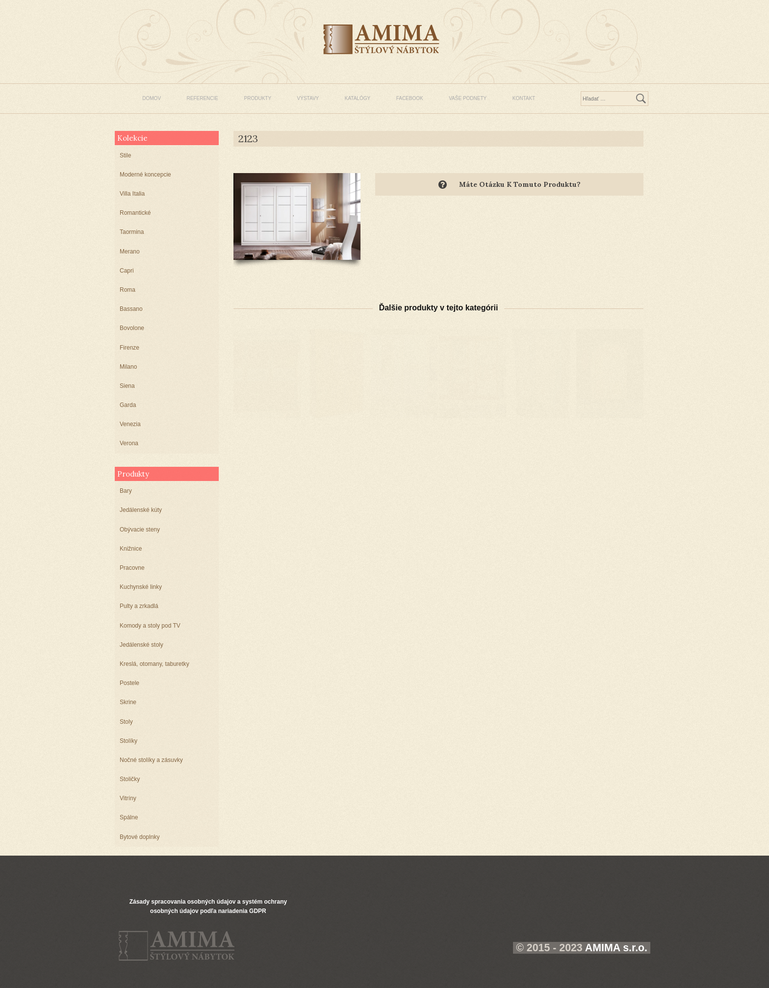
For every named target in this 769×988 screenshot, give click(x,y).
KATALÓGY (357, 98)
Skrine (128, 702)
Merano (130, 251)
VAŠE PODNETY (468, 98)
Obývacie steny (140, 529)
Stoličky (130, 779)
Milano (128, 366)
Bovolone (132, 328)
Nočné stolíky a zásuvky (151, 760)
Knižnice (131, 548)
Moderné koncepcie (145, 174)
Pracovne (132, 567)
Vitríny (128, 798)
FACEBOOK (409, 98)
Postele (129, 683)
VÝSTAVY (308, 98)
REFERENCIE (202, 98)
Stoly (126, 721)
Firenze (129, 347)
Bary (126, 490)
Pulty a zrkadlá (139, 606)
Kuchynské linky (141, 586)
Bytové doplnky (139, 837)
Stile (125, 155)
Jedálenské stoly (141, 644)
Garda (128, 405)
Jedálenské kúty (141, 510)
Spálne (129, 817)
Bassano (131, 308)
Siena (127, 385)
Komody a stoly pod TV (150, 625)
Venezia (130, 424)
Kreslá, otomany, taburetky (154, 663)
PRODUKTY (258, 98)
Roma (127, 289)
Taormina (132, 231)
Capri (127, 270)
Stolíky (128, 740)
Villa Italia (132, 193)
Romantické (135, 212)
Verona (129, 443)
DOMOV (151, 98)
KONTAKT (524, 98)
